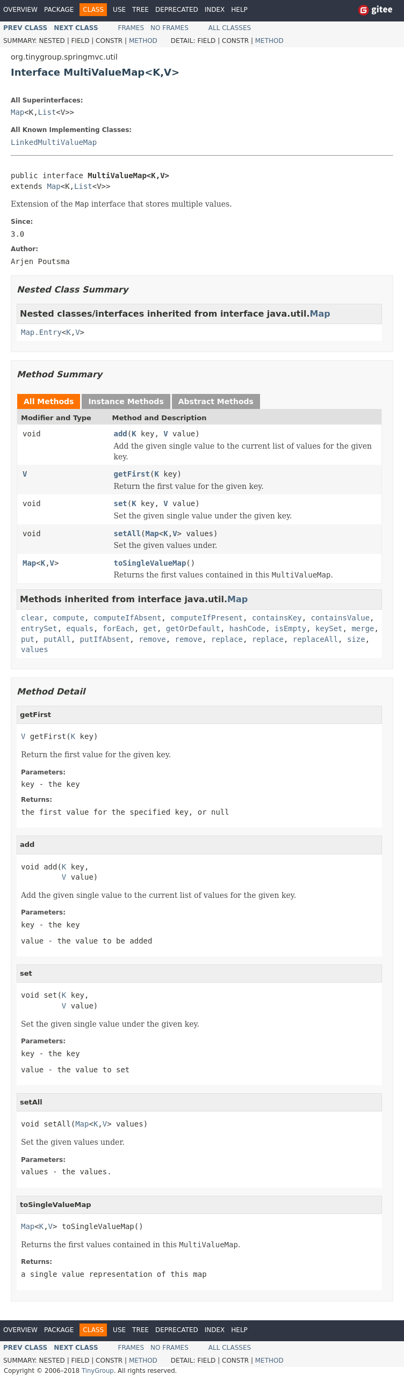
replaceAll (315, 639)
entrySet (39, 628)
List (47, 112)
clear (32, 617)
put (27, 639)
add (120, 433)
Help (239, 9)
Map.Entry (41, 332)
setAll (127, 533)
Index (215, 9)
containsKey (277, 617)
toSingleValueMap (150, 563)
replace (227, 639)
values (34, 649)
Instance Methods (125, 401)
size (356, 639)
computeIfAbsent (127, 617)
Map (17, 112)
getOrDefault (193, 628)
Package (59, 9)
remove (152, 639)
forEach (118, 628)
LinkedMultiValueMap (54, 142)
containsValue (340, 617)
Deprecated (176, 9)
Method (143, 41)
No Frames (169, 28)
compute (68, 617)
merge (362, 628)
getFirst (132, 474)
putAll (57, 639)
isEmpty (290, 628)
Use (119, 9)
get (150, 628)
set (120, 503)
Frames (131, 28)
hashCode (247, 628)
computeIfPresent (206, 617)
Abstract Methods (216, 401)
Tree (140, 9)
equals (79, 628)
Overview (20, 9)
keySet (329, 628)
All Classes (229, 28)
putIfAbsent (105, 639)
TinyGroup (98, 1370)
